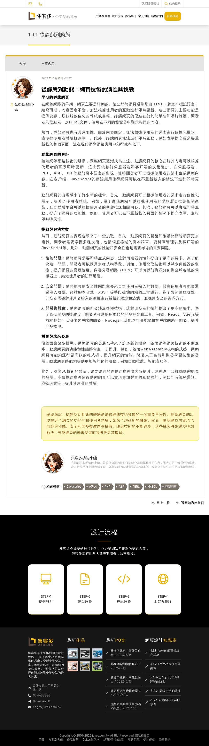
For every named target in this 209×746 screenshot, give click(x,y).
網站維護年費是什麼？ (126, 691)
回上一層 (163, 503)
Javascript (74, 486)
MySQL (152, 486)
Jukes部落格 (91, 739)
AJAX (92, 486)
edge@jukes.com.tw (47, 707)
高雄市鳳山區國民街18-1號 (46, 688)
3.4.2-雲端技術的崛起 (165, 691)
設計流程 (117, 16)
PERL (136, 486)
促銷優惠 (172, 16)
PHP (107, 486)
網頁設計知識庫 (113, 739)
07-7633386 (41, 695)
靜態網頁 (171, 486)
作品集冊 (131, 16)
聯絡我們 (157, 16)
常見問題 (144, 16)
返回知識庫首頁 (192, 503)
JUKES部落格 (150, 3)
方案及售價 (103, 16)
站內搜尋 (175, 3)
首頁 (41, 739)
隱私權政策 (142, 735)
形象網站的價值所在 (124, 664)
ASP (121, 486)
